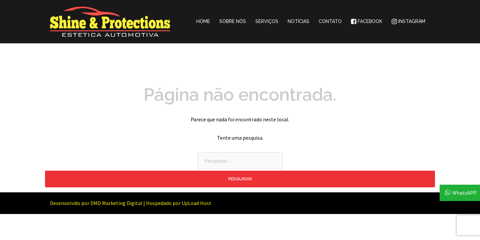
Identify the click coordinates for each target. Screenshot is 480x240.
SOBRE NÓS (232, 21)
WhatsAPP (464, 192)
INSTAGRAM (408, 21)
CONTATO (330, 21)
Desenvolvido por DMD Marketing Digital (96, 203)
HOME (203, 21)
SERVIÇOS (266, 21)
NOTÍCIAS (298, 21)
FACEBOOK (366, 21)
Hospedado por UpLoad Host (178, 203)
